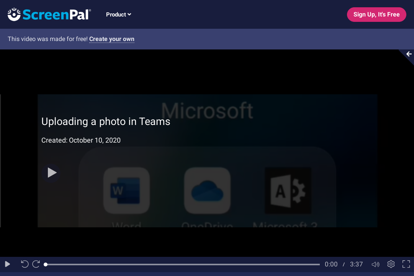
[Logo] (45, 14)
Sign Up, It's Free (376, 14)
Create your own (111, 39)
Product (118, 14)
